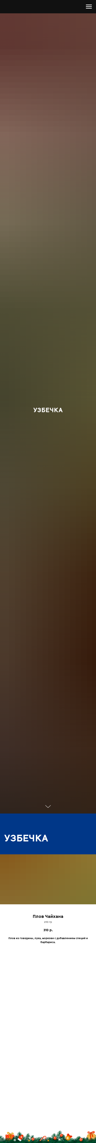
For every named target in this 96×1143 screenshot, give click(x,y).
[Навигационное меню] (89, 7)
